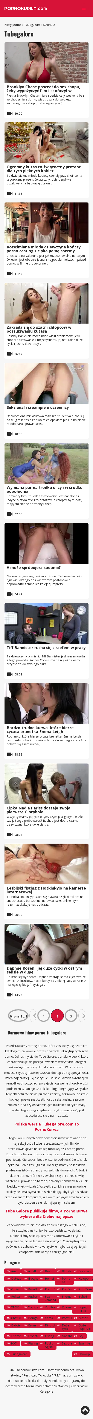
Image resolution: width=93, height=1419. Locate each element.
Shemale (68, 1296)
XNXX (15, 1307)
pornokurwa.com (32, 1370)
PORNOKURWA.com (25, 8)
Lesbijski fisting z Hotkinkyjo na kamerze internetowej (46, 889)
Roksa (15, 1296)
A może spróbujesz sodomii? (34, 567)
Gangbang (69, 1336)
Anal (14, 1271)
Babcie (16, 1325)
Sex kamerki (50, 1298)
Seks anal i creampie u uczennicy (38, 407)
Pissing (33, 1343)
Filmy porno (12, 25)
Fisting (49, 1336)
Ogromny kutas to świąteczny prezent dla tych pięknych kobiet (44, 168)
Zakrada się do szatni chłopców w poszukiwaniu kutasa (39, 329)
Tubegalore (32, 25)
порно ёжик (83, 1309)
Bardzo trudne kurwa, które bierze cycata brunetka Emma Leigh (40, 729)
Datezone (18, 1278)
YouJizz (33, 1307)
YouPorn (51, 1307)
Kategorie (46, 1391)
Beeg (48, 1271)
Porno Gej (66, 1280)
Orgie (15, 1289)
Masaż (83, 1318)
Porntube (68, 1318)
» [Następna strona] (81, 1015)
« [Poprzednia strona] (32, 1015)
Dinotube (51, 1325)
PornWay (68, 1289)
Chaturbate (19, 1318)
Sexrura (67, 1343)
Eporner (16, 1336)
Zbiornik (67, 1307)
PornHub (34, 1289)
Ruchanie (34, 1296)
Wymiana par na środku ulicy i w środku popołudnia (44, 489)
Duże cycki (65, 1327)
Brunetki (34, 1325)
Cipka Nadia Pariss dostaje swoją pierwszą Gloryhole (38, 809)
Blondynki (68, 1271)
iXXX (14, 1343)
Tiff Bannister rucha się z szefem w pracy (46, 647)
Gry (81, 1336)
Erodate (33, 1336)
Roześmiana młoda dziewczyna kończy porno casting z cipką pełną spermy (44, 248)
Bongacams (36, 1318)
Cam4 (49, 1318)
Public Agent (49, 1345)
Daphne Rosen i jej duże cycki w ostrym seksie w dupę (44, 970)
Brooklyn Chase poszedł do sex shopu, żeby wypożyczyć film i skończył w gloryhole (43, 90)
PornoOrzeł (53, 1289)
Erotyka (33, 1278)
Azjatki (32, 1271)
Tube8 (83, 1296)
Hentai (49, 1278)
